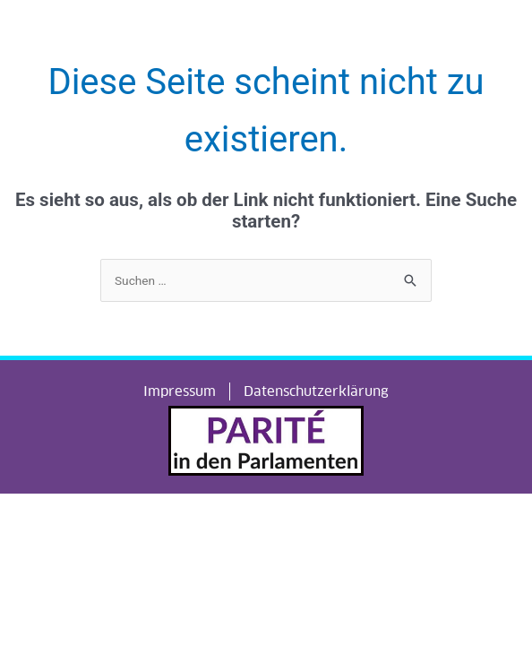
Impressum (179, 391)
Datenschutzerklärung (316, 391)
